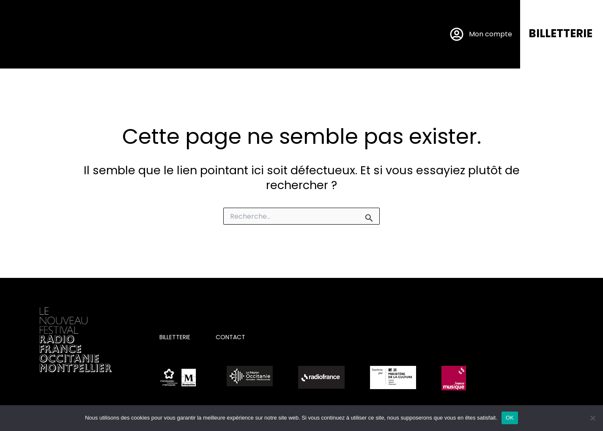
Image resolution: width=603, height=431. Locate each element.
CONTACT (230, 337)
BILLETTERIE (560, 33)
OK (510, 418)
